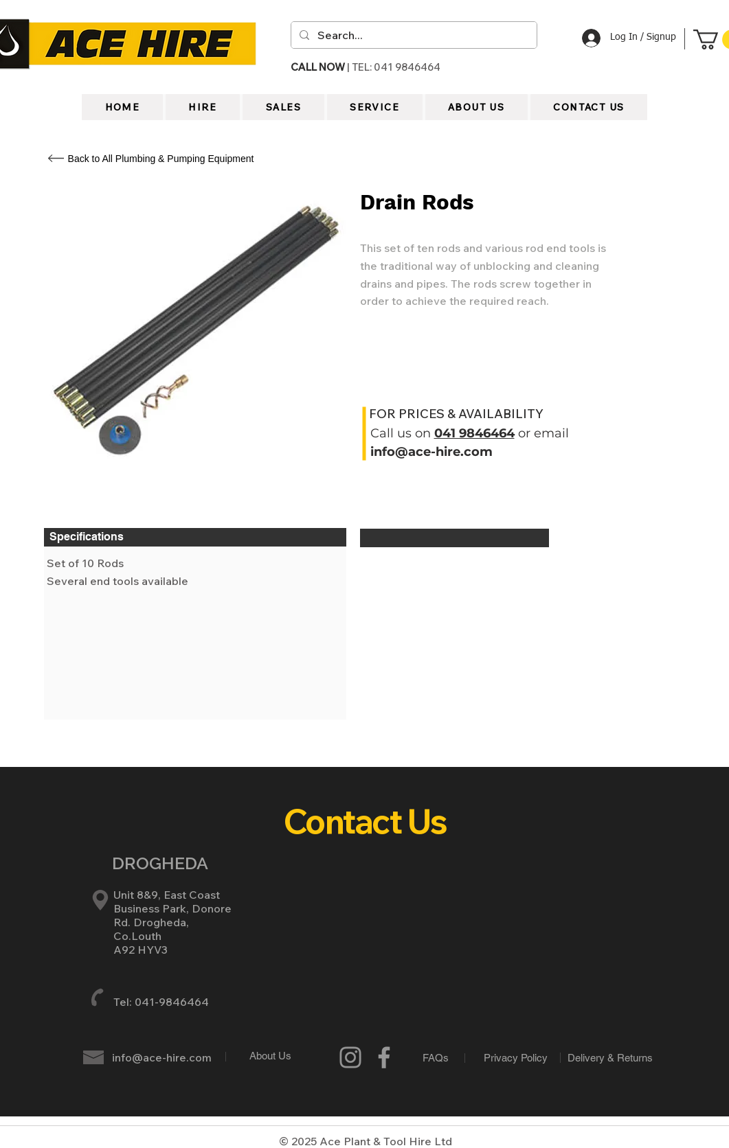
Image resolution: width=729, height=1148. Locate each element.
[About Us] (270, 1055)
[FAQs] (436, 1058)
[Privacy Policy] (515, 1057)
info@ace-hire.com (431, 451)
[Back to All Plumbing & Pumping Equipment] (161, 159)
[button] (476, 107)
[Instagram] (350, 1057)
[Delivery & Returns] (610, 1057)
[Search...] (412, 35)
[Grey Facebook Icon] (384, 1057)
